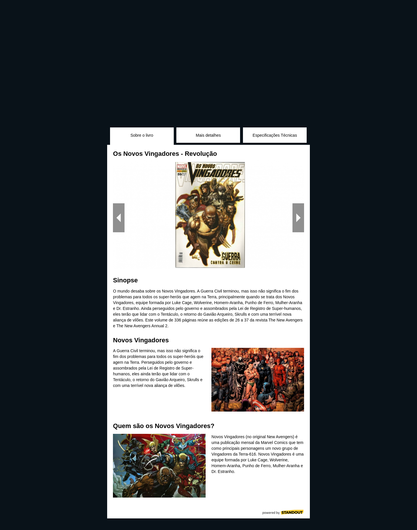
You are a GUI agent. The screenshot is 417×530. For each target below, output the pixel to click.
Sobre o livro (141, 135)
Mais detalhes (208, 135)
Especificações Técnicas (275, 135)
